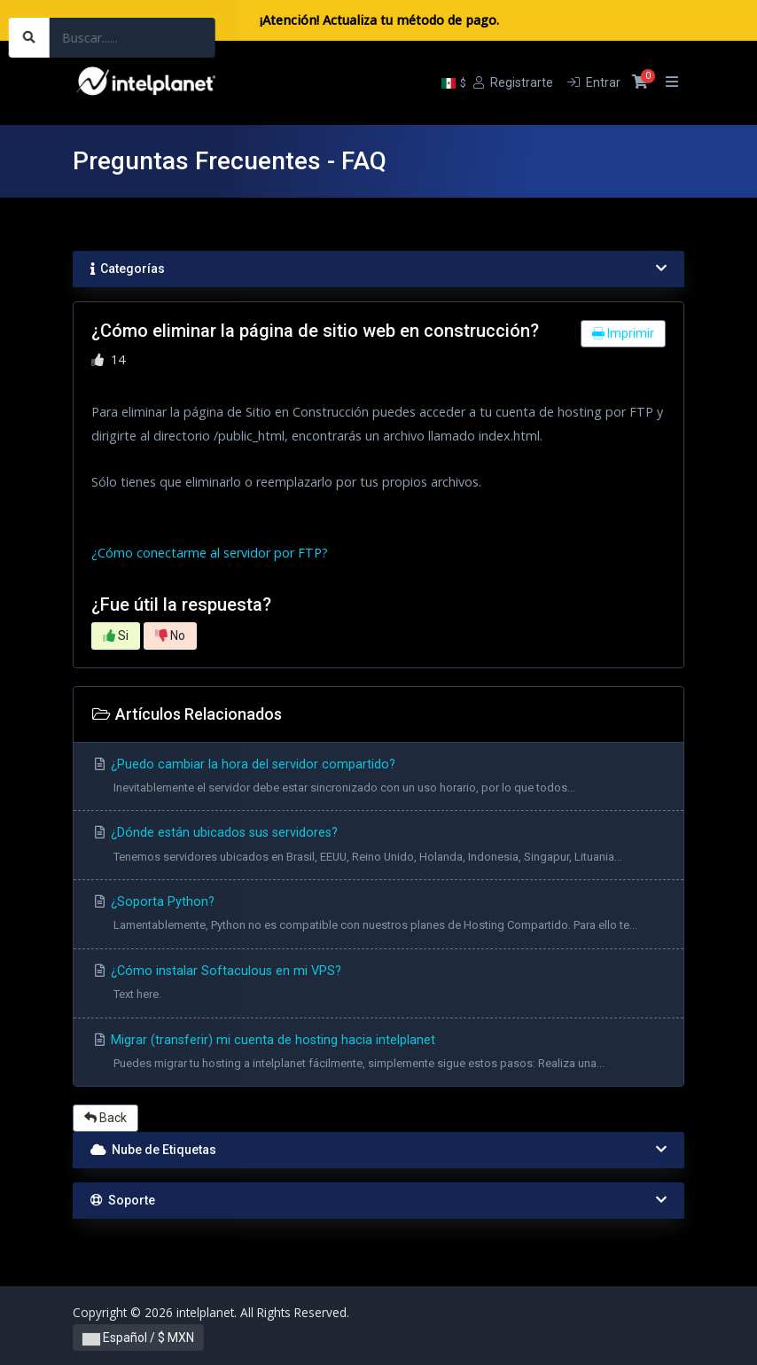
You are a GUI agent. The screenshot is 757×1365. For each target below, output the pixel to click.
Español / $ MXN (138, 1337)
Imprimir (623, 333)
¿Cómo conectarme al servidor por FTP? (209, 552)
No (170, 635)
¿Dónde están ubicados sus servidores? (378, 847)
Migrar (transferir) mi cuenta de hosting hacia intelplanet (378, 1054)
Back (105, 1118)
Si (116, 635)
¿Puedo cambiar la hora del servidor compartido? (378, 778)
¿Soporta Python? (378, 916)
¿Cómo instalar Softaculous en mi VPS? (378, 985)
